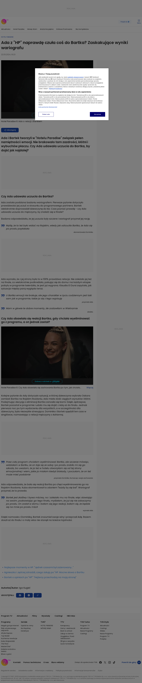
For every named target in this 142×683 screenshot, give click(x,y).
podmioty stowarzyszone (76, 77)
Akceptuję (97, 114)
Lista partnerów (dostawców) (47, 107)
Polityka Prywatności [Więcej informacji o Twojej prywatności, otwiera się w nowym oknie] (55, 88)
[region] (72, 94)
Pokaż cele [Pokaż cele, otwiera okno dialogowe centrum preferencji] (46, 114)
